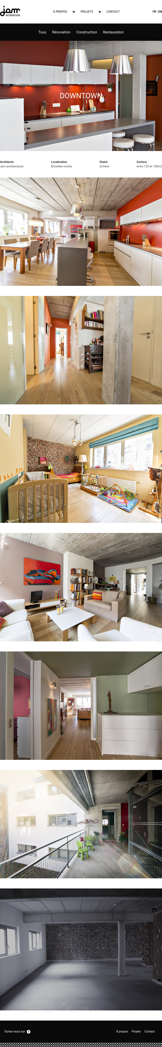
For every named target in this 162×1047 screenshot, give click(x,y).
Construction (86, 32)
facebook (28, 1032)
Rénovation (61, 32)
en (160, 11)
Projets (87, 11)
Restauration (113, 32)
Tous (42, 32)
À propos (60, 11)
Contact (113, 11)
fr (154, 11)
